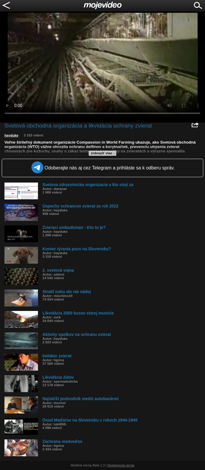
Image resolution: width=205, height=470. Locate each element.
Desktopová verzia (120, 465)
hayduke (11, 135)
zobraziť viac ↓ (103, 153)
